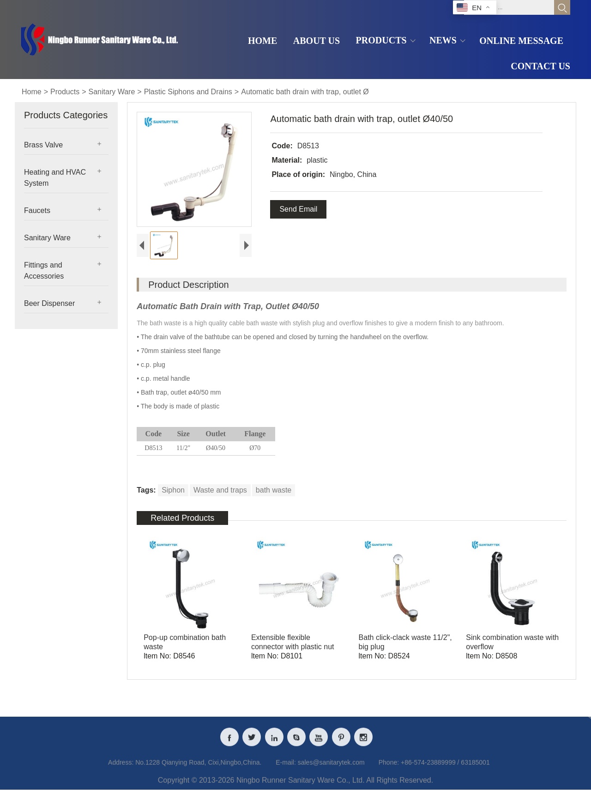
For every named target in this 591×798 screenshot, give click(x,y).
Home (32, 92)
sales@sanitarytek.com (331, 769)
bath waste (273, 490)
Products (64, 92)
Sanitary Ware (112, 92)
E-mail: (286, 769)
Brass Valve (43, 145)
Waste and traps (220, 490)
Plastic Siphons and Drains (188, 92)
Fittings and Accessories (44, 270)
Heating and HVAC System (55, 177)
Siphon (173, 490)
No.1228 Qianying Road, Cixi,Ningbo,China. (198, 769)
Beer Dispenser (49, 303)
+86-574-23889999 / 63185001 (445, 769)
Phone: (389, 769)
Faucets (37, 210)
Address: (120, 769)
